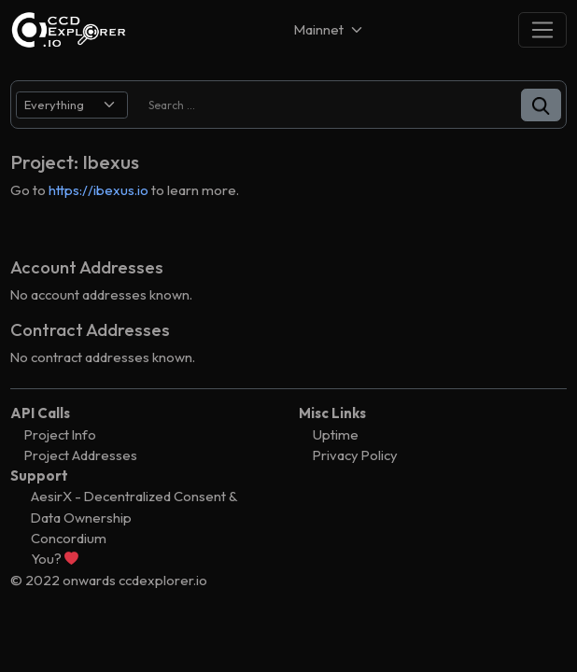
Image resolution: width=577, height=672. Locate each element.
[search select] (72, 105)
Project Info (60, 434)
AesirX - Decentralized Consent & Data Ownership (134, 506)
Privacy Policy (355, 455)
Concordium (68, 538)
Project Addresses (80, 455)
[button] (541, 105)
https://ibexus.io (98, 190)
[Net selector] (329, 29)
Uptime (336, 434)
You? (54, 558)
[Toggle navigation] (542, 29)
